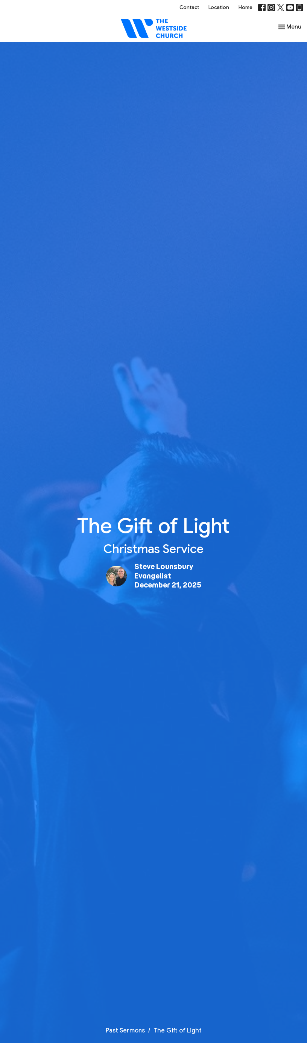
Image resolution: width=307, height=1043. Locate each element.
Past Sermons (125, 1030)
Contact (189, 7)
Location (218, 7)
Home (245, 7)
